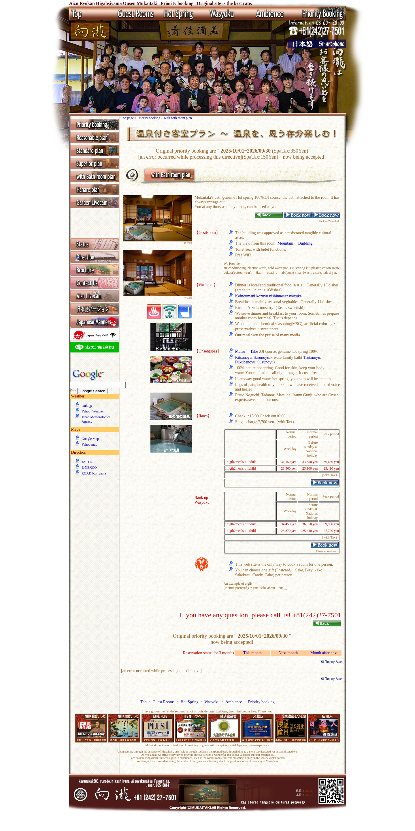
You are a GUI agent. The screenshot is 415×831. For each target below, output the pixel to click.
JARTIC (87, 462)
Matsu (240, 351)
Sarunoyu (261, 357)
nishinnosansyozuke (285, 296)
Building (305, 243)
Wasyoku (212, 702)
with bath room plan (178, 118)
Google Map (90, 439)
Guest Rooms (164, 702)
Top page (128, 118)
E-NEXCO (89, 468)
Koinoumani (245, 296)
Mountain (285, 243)
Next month (288, 653)
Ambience (234, 702)
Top (144, 702)
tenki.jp (87, 406)
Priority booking (149, 118)
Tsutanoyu (311, 357)
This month (252, 653)
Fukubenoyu (245, 362)
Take (254, 351)
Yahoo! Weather (93, 411)
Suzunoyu (265, 362)
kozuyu (262, 296)
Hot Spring (190, 702)
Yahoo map (89, 444)
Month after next (323, 653)
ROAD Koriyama (94, 473)
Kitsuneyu (243, 357)
